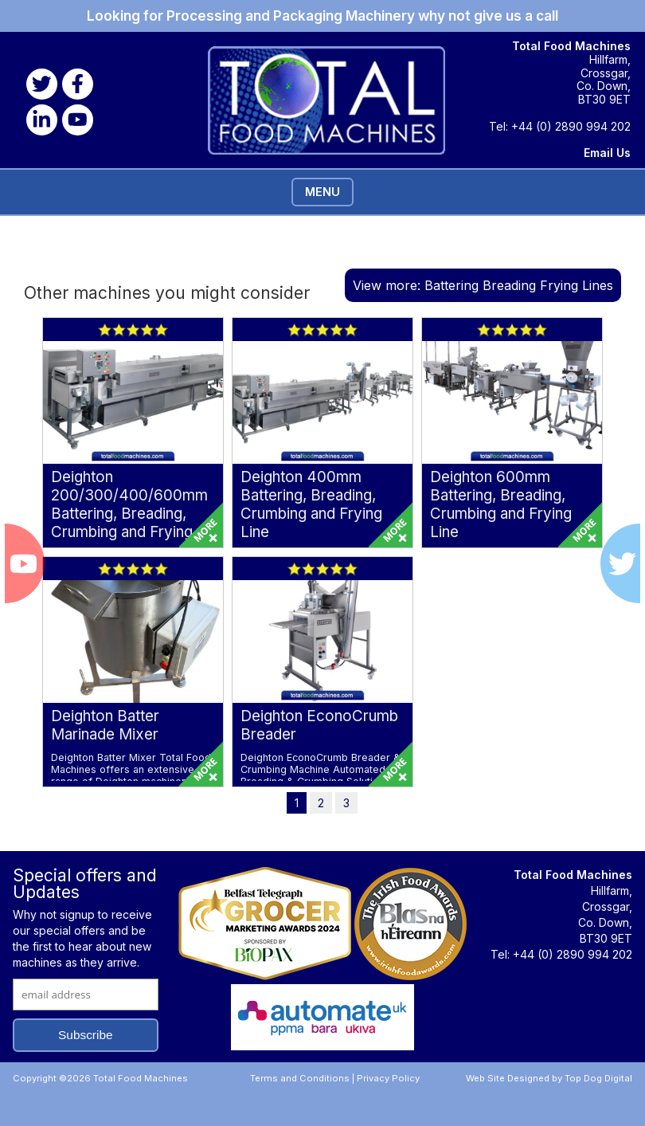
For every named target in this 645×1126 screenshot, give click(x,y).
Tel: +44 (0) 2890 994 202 (560, 126)
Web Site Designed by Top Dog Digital (549, 1078)
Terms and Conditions (300, 1078)
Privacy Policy (388, 1078)
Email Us (607, 153)
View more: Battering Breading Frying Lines (483, 285)
